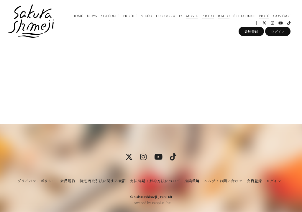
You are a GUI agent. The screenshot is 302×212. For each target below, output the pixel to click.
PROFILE (129, 17)
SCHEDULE (109, 17)
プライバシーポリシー (36, 180)
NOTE (263, 17)
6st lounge (243, 17)
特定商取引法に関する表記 (103, 180)
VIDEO (145, 17)
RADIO (223, 17)
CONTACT (281, 17)
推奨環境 (192, 180)
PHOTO (207, 17)
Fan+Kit (166, 196)
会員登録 (251, 34)
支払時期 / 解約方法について (155, 180)
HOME (76, 17)
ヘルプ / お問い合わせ (223, 180)
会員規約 (68, 180)
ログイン (278, 34)
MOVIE (191, 17)
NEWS (91, 17)
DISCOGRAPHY (168, 17)
